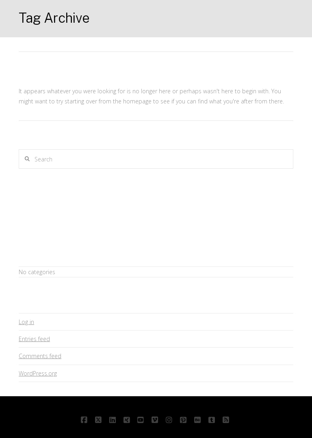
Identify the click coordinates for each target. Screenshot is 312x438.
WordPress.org (38, 373)
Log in (26, 322)
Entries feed (34, 339)
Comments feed (40, 356)
